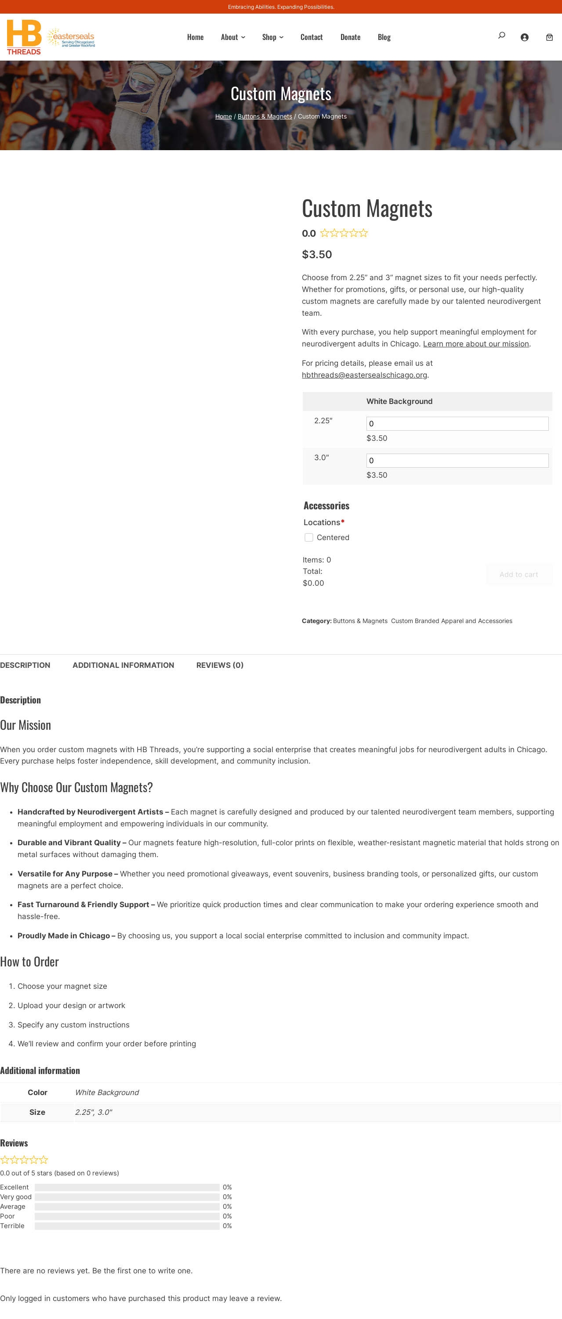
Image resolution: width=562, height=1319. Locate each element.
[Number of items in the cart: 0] (549, 37)
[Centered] (327, 538)
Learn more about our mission (476, 343)
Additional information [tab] (123, 665)
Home (195, 36)
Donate (350, 36)
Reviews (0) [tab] (220, 665)
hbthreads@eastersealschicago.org (364, 375)
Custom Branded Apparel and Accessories (451, 620)
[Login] (525, 37)
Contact (312, 36)
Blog (384, 36)
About (229, 36)
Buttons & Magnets (265, 116)
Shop (269, 36)
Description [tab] (25, 665)
